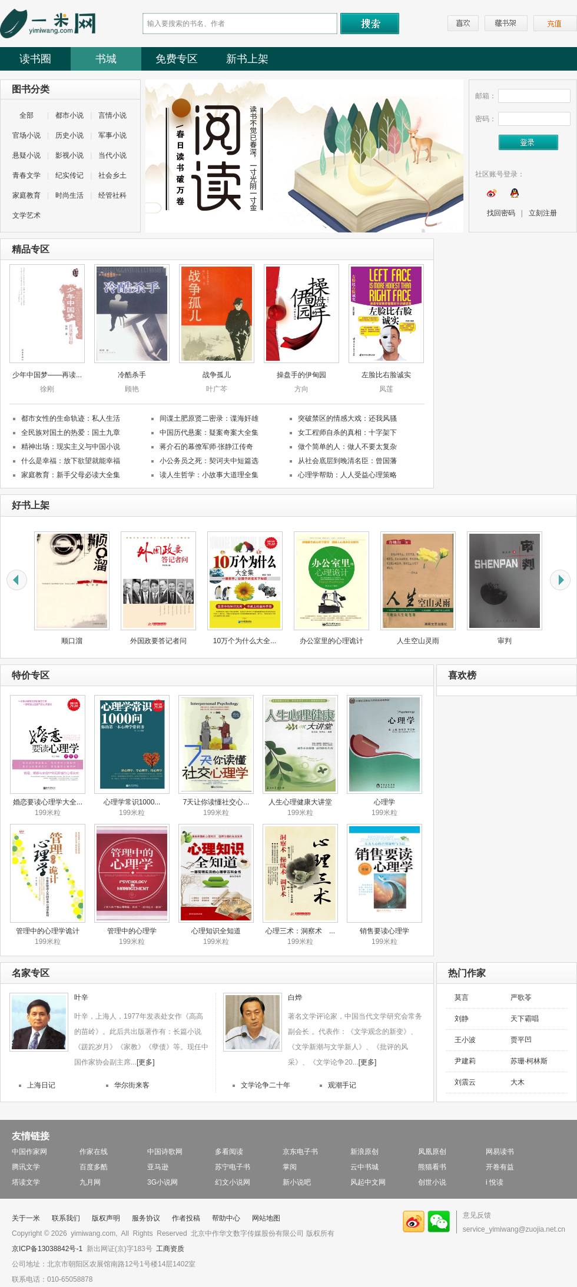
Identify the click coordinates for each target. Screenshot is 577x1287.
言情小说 (112, 115)
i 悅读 (494, 1182)
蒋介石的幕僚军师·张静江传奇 (206, 447)
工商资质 (170, 1249)
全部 (26, 115)
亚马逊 (157, 1167)
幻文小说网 (232, 1182)
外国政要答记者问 (158, 641)
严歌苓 (521, 997)
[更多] (146, 1062)
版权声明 (106, 1218)
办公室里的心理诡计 (331, 641)
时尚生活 (69, 195)
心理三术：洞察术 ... (300, 931)
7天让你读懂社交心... (216, 802)
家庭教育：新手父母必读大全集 (70, 475)
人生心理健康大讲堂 (300, 802)
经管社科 (112, 195)
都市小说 (69, 115)
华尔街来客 (132, 1085)
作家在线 (93, 1152)
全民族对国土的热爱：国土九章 (70, 432)
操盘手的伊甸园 (301, 375)
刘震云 (465, 1082)
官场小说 (26, 135)
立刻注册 (543, 213)
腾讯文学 (26, 1167)
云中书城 (364, 1167)
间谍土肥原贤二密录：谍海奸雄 (209, 418)
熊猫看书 (432, 1167)
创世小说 (432, 1182)
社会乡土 (112, 175)
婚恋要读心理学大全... (47, 802)
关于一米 (26, 1218)
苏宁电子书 (232, 1167)
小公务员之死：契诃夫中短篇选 (209, 461)
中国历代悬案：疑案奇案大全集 (209, 432)
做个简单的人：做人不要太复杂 (347, 447)
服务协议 (146, 1218)
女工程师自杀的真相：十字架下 (347, 432)
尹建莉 (465, 1061)
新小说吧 (297, 1182)
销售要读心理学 (384, 931)
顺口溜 (71, 641)
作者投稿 (186, 1218)
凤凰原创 (432, 1152)
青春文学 (26, 175)
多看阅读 (229, 1152)
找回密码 (501, 213)
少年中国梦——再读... (47, 375)
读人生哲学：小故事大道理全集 (209, 475)
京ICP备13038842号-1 (47, 1249)
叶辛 (81, 997)
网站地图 (266, 1218)
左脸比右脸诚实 (386, 375)
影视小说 (69, 155)
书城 (106, 59)
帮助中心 (226, 1218)
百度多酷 (93, 1167)
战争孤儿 (217, 375)
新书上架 (247, 59)
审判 (505, 641)
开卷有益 (500, 1167)
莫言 (462, 997)
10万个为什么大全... (244, 641)
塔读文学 (26, 1182)
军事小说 (112, 135)
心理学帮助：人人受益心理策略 (347, 475)
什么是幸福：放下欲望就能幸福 (70, 461)
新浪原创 (364, 1152)
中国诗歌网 (165, 1152)
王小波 (465, 1040)
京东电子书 (300, 1152)
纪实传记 (69, 175)
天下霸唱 (524, 1019)
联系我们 (66, 1218)
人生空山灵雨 (418, 641)
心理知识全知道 (216, 931)
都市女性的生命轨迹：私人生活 (70, 418)
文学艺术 (26, 215)
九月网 (90, 1182)
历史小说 (69, 135)
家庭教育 (26, 195)
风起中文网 (368, 1182)
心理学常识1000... (132, 802)
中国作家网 (29, 1152)
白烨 (295, 997)
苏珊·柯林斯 (529, 1061)
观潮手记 (342, 1085)
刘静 (462, 1019)
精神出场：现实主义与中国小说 (70, 447)
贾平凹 (521, 1040)
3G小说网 (162, 1182)
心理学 (384, 802)
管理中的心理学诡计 (47, 931)
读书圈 (35, 59)
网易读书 (500, 1152)
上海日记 (41, 1085)
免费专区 (176, 59)
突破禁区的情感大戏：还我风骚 (347, 418)
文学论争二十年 (265, 1085)
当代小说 (112, 155)
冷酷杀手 (132, 375)
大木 (517, 1082)
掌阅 (290, 1167)
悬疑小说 (26, 155)
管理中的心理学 (132, 931)
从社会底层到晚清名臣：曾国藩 (347, 461)
